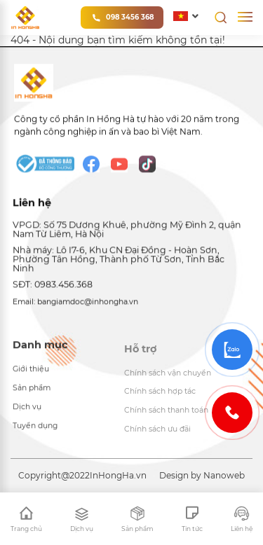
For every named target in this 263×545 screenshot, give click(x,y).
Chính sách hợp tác (160, 396)
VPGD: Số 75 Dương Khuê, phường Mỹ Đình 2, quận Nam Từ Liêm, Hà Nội (127, 231)
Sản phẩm (31, 391)
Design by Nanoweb (202, 475)
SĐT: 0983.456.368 (53, 286)
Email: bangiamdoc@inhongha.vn (75, 303)
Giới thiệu (31, 372)
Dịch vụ (27, 410)
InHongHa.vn (118, 475)
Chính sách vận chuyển (167, 377)
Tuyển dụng (35, 429)
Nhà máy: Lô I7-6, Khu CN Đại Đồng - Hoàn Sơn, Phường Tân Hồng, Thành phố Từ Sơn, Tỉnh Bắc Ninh (118, 261)
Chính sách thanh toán (166, 415)
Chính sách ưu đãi (157, 434)
